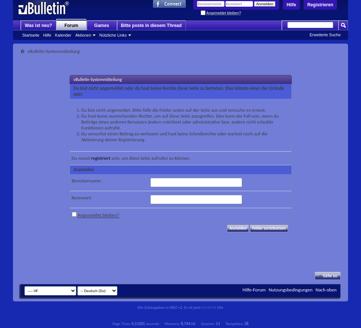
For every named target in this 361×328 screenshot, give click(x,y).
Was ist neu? (38, 25)
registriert (100, 158)
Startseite (30, 35)
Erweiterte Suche (325, 35)
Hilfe (291, 4)
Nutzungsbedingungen (291, 290)
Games (101, 25)
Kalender (63, 35)
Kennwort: (82, 197)
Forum (71, 25)
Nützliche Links (113, 35)
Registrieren (320, 4)
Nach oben (326, 290)
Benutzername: (87, 180)
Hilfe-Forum (254, 290)
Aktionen (83, 35)
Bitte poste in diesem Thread (151, 25)
